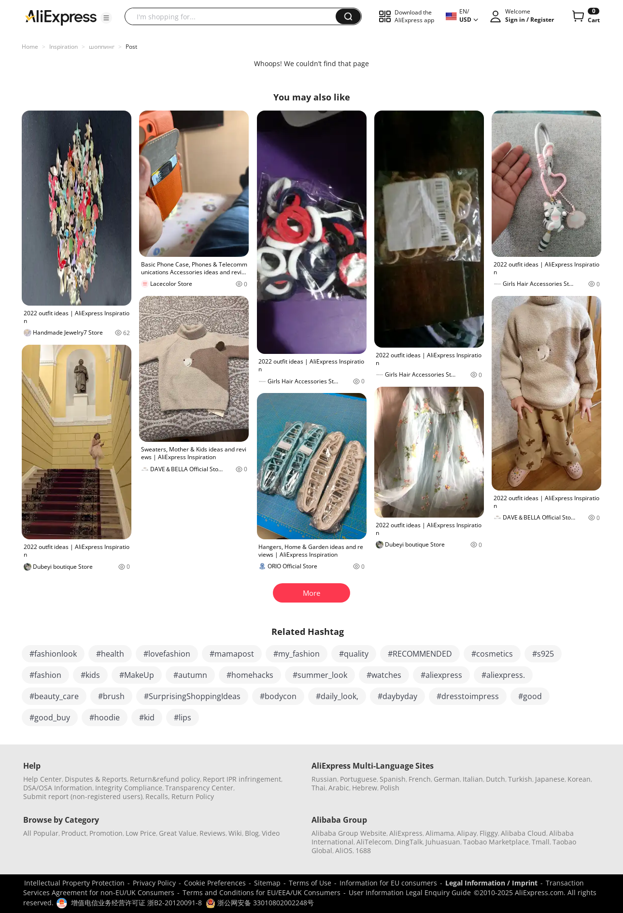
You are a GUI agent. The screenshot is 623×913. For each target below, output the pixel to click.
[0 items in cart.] (585, 16)
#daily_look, (337, 696)
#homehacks (250, 675)
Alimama (439, 833)
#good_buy (49, 717)
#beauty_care (54, 696)
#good (530, 696)
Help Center (42, 779)
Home (30, 46)
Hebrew (364, 787)
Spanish (393, 779)
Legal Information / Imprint (491, 882)
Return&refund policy (165, 779)
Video (271, 833)
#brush (111, 696)
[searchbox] (234, 16)
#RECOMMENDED (420, 653)
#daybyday (397, 696)
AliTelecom (374, 841)
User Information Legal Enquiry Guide (410, 892)
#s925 (543, 653)
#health (110, 653)
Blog (252, 833)
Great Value (178, 833)
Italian (473, 779)
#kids (90, 675)
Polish (389, 787)
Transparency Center (199, 787)
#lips (182, 717)
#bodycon (278, 696)
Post (131, 46)
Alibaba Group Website (349, 833)
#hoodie (104, 717)
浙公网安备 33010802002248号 (260, 902)
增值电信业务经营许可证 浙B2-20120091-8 (136, 902)
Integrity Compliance (128, 787)
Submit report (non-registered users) (82, 796)
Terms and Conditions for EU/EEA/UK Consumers (261, 892)
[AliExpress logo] (61, 17)
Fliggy (489, 833)
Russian (324, 779)
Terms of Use (310, 882)
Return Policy (192, 796)
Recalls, (157, 796)
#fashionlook (53, 653)
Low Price (141, 833)
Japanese (550, 779)
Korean (579, 779)
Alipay (467, 833)
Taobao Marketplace (496, 841)
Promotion (106, 833)
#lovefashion (166, 653)
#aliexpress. (503, 675)
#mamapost (232, 653)
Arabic (338, 787)
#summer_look (320, 675)
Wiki (235, 833)
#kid (147, 717)
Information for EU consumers (388, 882)
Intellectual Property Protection (74, 882)
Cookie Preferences (215, 882)
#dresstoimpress (468, 696)
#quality (353, 653)
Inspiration (63, 46)
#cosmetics (492, 653)
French (420, 779)
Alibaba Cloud (523, 833)
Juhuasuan (442, 841)
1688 (363, 850)
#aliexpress (441, 675)
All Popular (40, 833)
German (447, 779)
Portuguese (358, 779)
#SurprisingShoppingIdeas (192, 696)
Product (73, 833)
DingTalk (409, 841)
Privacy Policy (154, 882)
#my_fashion (296, 653)
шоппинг (101, 46)
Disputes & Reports (96, 779)
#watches (384, 675)
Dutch (495, 779)
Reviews (212, 833)
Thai (319, 787)
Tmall (541, 841)
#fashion (45, 675)
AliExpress (406, 833)
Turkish (520, 779)
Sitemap (267, 882)
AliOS (344, 850)
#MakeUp (136, 675)
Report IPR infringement (242, 779)
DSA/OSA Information (57, 787)
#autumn (190, 675)
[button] (106, 18)
